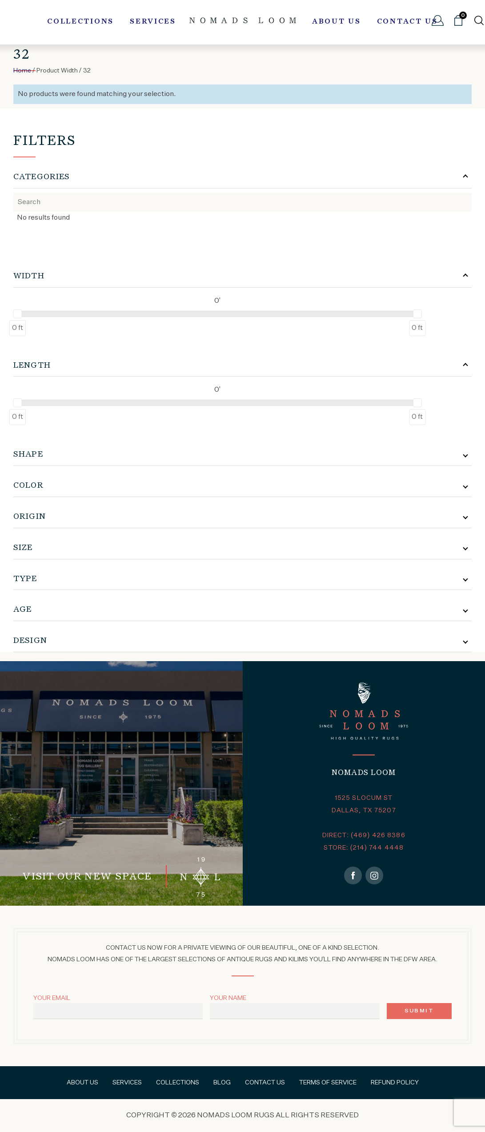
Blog (222, 1083)
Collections (80, 21)
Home (22, 71)
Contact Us (407, 21)
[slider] (17, 313)
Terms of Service (328, 1083)
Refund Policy (395, 1083)
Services (153, 21)
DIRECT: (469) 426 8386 (363, 835)
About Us (336, 21)
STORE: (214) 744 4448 (364, 848)
